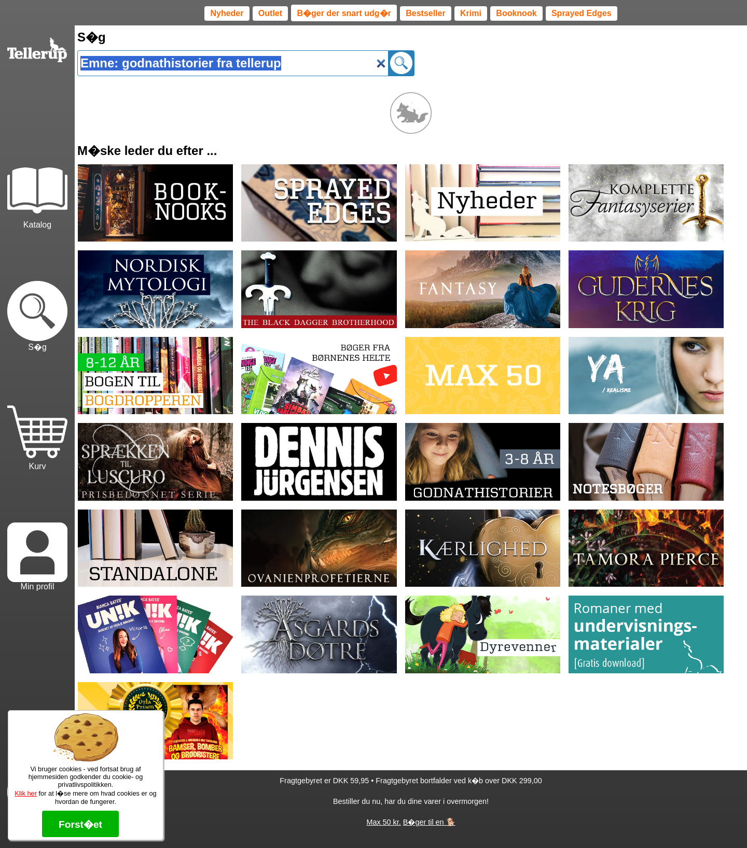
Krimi (470, 13)
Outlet (270, 13)
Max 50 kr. (383, 822)
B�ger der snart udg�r (344, 13)
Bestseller (426, 13)
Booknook (516, 13)
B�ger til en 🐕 (429, 822)
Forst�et (80, 824)
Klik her (26, 793)
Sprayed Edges (581, 13)
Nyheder (226, 13)
